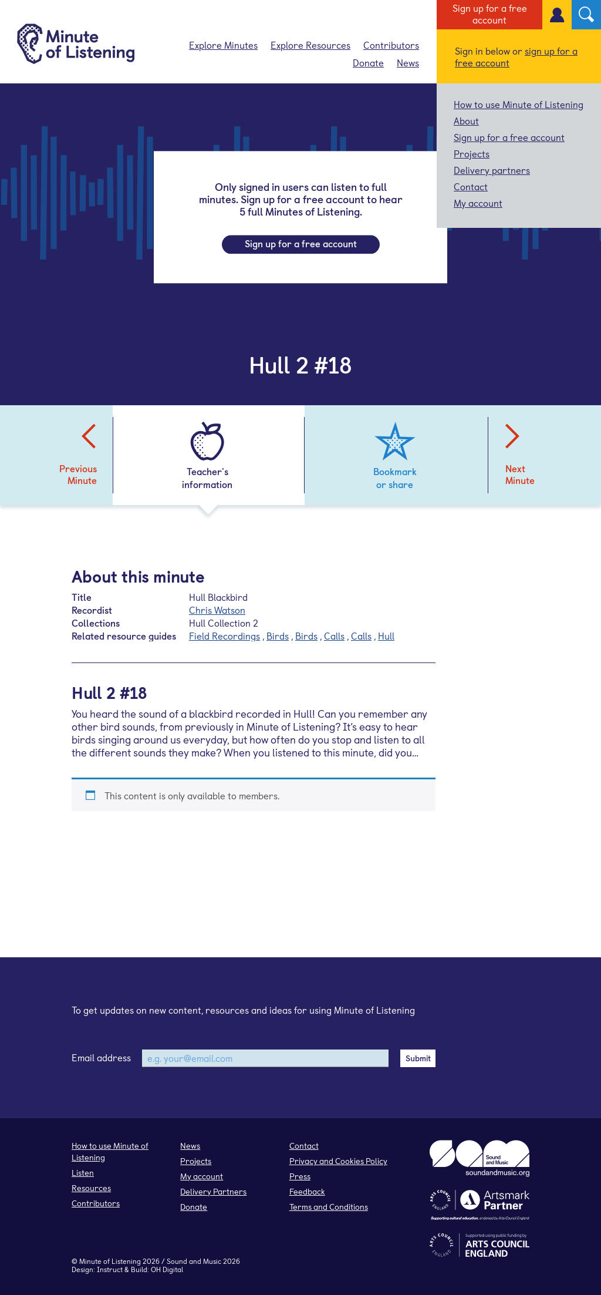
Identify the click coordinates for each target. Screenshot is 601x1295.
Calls (334, 635)
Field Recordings (224, 635)
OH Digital (167, 1269)
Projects (471, 153)
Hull (386, 635)
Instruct (110, 1269)
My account (478, 203)
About (466, 120)
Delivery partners (492, 170)
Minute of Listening (110, 1261)
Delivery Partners (213, 1191)
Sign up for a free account (490, 13)
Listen (83, 1172)
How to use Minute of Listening (518, 104)
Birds (277, 635)
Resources (91, 1188)
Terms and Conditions (328, 1206)
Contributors (391, 45)
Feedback (307, 1191)
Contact (471, 186)
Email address (101, 1057)
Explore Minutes (223, 45)
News (408, 62)
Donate (368, 62)
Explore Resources (310, 45)
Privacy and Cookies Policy (338, 1161)
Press (299, 1176)
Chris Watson (217, 610)
